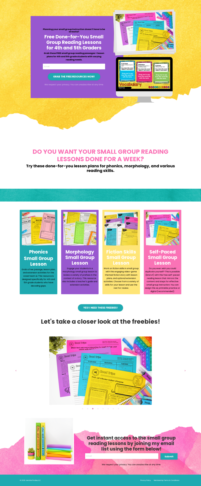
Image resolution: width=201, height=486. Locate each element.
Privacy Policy (145, 480)
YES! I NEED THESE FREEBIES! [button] (100, 307)
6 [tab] (108, 408)
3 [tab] (93, 408)
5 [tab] (103, 408)
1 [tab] (82, 408)
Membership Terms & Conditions (166, 480)
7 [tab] (113, 408)
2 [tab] (87, 408)
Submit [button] (169, 456)
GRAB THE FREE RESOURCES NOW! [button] (74, 76)
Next (185, 371)
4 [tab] (98, 408)
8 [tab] (118, 408)
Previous (16, 371)
